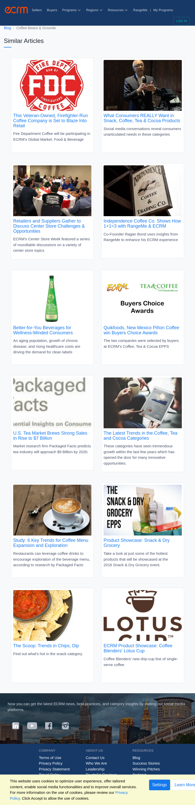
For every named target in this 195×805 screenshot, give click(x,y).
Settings (159, 785)
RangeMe (140, 10)
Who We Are (96, 763)
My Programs (163, 10)
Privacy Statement (54, 769)
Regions (94, 10)
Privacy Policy (50, 763)
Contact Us (95, 757)
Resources (118, 10)
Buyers (52, 10)
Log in (181, 21)
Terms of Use (50, 757)
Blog (7, 28)
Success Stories (146, 763)
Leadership (95, 769)
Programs (71, 10)
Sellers (37, 10)
